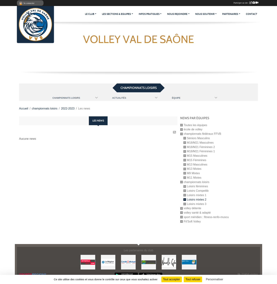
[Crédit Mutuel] (128, 261)
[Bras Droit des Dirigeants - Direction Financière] (189, 261)
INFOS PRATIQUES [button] (149, 14)
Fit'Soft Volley (192, 221)
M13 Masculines (197, 164)
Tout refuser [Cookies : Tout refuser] (192, 279)
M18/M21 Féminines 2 (201, 146)
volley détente (192, 208)
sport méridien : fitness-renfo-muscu (206, 217)
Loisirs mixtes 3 (196, 203)
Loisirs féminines (197, 186)
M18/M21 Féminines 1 (201, 151)
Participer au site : (246, 3)
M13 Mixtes (194, 168)
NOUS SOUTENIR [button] (205, 14)
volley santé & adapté (197, 212)
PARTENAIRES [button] (230, 14)
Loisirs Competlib (198, 190)
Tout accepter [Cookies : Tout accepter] (171, 279)
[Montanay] (148, 261)
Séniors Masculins (198, 138)
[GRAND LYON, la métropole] (88, 261)
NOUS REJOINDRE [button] (177, 14)
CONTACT (251, 14)
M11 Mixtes (194, 177)
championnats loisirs (196, 181)
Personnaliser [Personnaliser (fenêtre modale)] (214, 279)
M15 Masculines (197, 155)
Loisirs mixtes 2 (196, 199)
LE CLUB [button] (89, 14)
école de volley (193, 129)
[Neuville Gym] (169, 261)
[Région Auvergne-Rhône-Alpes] (108, 261)
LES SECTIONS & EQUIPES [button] (116, 14)
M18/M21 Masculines (200, 142)
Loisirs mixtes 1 (196, 195)
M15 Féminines (196, 160)
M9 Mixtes (193, 173)
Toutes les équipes (195, 124)
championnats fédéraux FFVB (202, 133)
